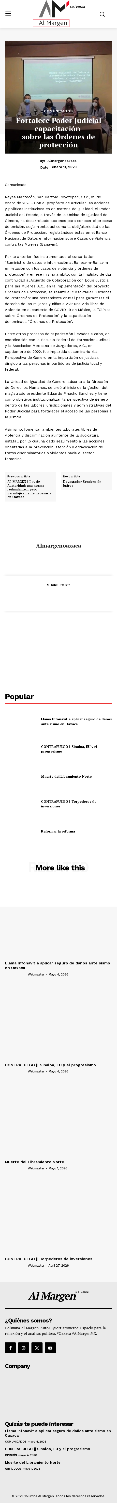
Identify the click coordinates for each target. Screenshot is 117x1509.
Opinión (11, 1455)
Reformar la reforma (58, 831)
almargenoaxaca (61, 161)
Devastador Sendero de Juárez (82, 483)
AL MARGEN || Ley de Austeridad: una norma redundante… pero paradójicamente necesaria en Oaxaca (29, 489)
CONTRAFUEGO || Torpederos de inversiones (48, 1259)
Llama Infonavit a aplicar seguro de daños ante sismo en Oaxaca (76, 721)
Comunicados (58, 111)
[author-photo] (16, 974)
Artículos (13, 1468)
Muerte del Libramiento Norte (66, 776)
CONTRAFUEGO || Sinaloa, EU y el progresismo (50, 1065)
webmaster (36, 974)
